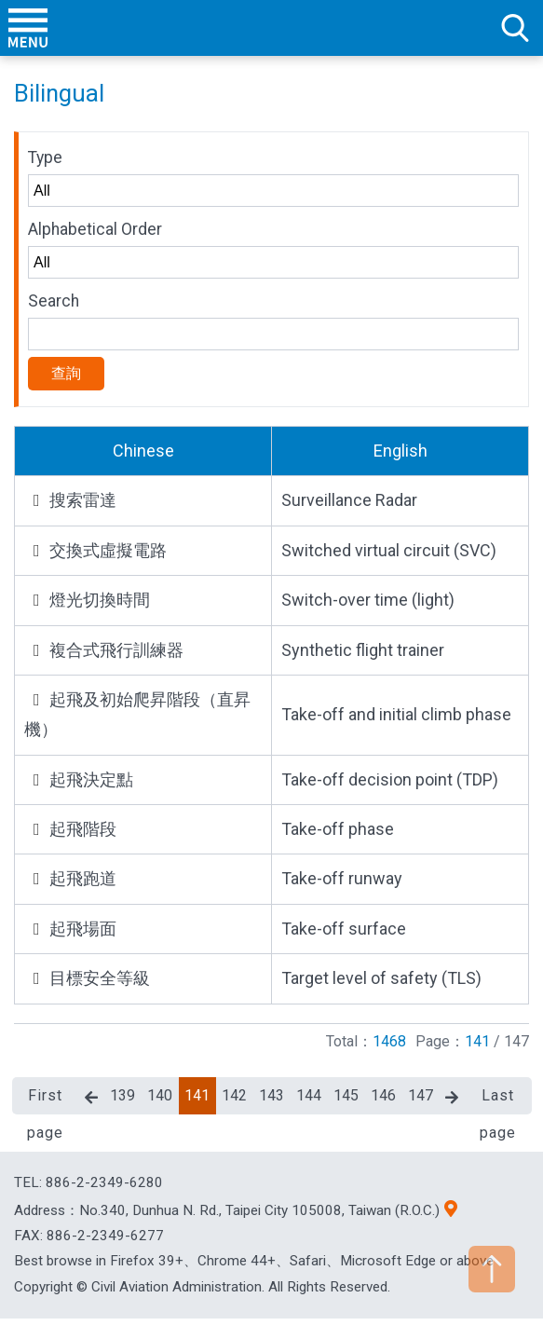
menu (28, 28)
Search (53, 301)
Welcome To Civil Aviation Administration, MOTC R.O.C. (272, 28)
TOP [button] (491, 1269)
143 (271, 1095)
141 (197, 1095)
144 (308, 1095)
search (515, 28)
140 (159, 1095)
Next (451, 1097)
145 (346, 1095)
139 (122, 1095)
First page (45, 1100)
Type (45, 157)
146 (383, 1095)
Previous (91, 1097)
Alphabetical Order (95, 229)
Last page (498, 1100)
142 (234, 1095)
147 (420, 1095)
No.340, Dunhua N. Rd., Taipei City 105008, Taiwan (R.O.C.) (259, 1210)
